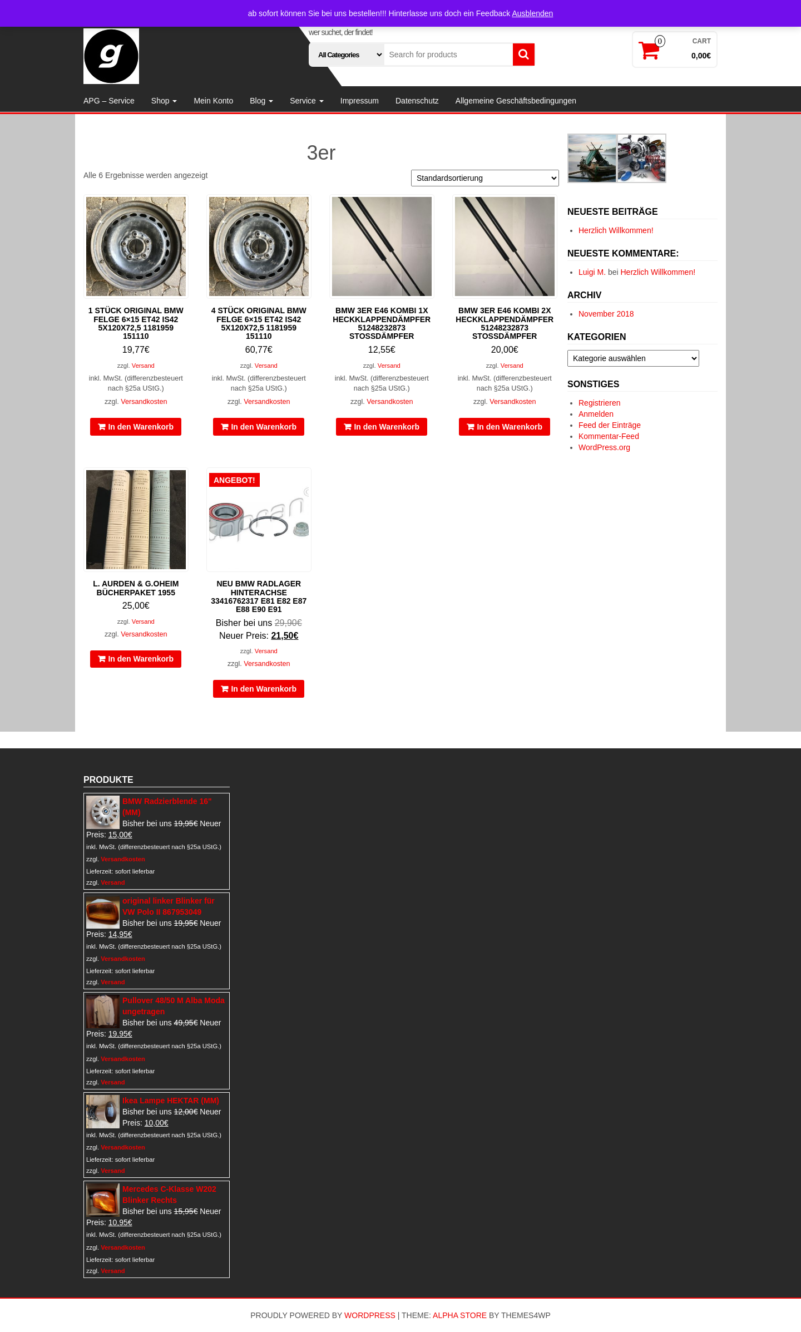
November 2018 (606, 313)
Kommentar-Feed (608, 436)
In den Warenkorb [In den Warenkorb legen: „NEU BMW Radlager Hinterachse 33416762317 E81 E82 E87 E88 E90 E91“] (263, 688)
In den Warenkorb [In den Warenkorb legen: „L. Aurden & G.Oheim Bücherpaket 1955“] (141, 658)
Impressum (359, 100)
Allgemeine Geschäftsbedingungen (516, 100)
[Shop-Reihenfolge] (485, 178)
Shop (164, 100)
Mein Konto (213, 100)
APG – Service (109, 100)
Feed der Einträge (609, 425)
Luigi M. (592, 272)
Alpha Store (460, 1315)
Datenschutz (417, 100)
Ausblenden (532, 13)
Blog (261, 100)
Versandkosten (144, 402)
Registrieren (599, 402)
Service (307, 100)
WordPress (369, 1315)
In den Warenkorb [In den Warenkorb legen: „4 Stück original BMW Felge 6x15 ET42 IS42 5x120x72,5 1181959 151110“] (263, 426)
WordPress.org (604, 447)
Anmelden (596, 414)
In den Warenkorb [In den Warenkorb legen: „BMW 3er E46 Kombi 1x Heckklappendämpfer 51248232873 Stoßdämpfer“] (386, 426)
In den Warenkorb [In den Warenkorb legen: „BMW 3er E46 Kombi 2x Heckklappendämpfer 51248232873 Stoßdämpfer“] (509, 426)
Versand (143, 365)
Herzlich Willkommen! (616, 230)
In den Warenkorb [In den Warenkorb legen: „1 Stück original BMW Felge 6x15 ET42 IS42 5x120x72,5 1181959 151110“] (141, 426)
